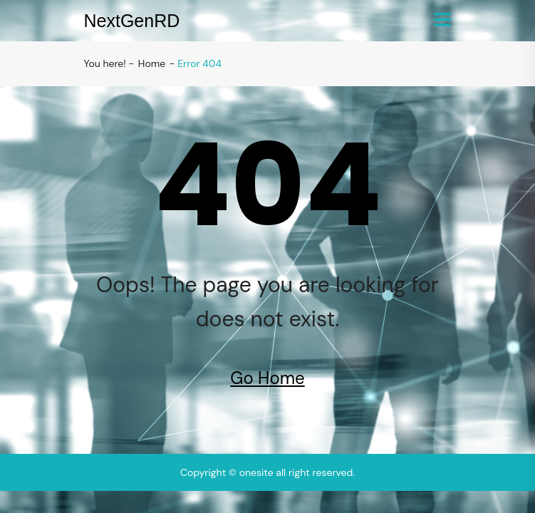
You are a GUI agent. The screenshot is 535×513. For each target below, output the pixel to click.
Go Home (267, 378)
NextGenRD (132, 21)
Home (151, 63)
